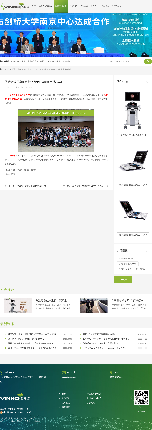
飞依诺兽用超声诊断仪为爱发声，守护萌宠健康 (87, 186)
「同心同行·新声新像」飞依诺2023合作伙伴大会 (105, 348)
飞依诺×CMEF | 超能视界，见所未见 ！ (100, 343)
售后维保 (91, 403)
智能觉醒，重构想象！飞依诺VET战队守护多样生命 (106, 339)
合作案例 (28, 69)
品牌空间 (84, 6)
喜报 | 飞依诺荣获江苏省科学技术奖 (99, 334)
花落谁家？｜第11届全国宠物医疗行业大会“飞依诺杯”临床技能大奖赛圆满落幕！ (33, 334)
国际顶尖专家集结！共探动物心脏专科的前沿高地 (30, 343)
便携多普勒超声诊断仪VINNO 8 (133, 185)
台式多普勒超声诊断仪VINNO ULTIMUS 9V (133, 135)
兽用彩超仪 (67, 61)
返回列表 (123, 279)
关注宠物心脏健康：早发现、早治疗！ (54, 300)
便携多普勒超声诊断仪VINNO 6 (133, 235)
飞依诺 (12, 95)
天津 (16, 418)
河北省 (23, 418)
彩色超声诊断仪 (54, 61)
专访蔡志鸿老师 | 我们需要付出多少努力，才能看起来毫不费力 (129, 300)
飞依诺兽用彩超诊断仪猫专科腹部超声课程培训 (53, 69)
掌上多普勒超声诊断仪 (36, 61)
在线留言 (66, 403)
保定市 (27, 421)
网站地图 (66, 407)
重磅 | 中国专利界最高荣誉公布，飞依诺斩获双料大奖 (32, 348)
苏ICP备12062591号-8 (18, 409)
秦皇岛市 (3, 421)
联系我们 (94, 6)
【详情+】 (66, 308)
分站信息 (105, 6)
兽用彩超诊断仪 (45, 6)
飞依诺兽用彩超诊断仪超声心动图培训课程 (32, 186)
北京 (10, 418)
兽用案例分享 (60, 6)
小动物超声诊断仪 (18, 61)
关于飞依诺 (117, 6)
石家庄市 (32, 418)
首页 (34, 6)
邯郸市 (12, 421)
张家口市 (36, 421)
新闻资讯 (73, 6)
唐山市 (40, 418)
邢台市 (20, 421)
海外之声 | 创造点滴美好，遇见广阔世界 (26, 339)
